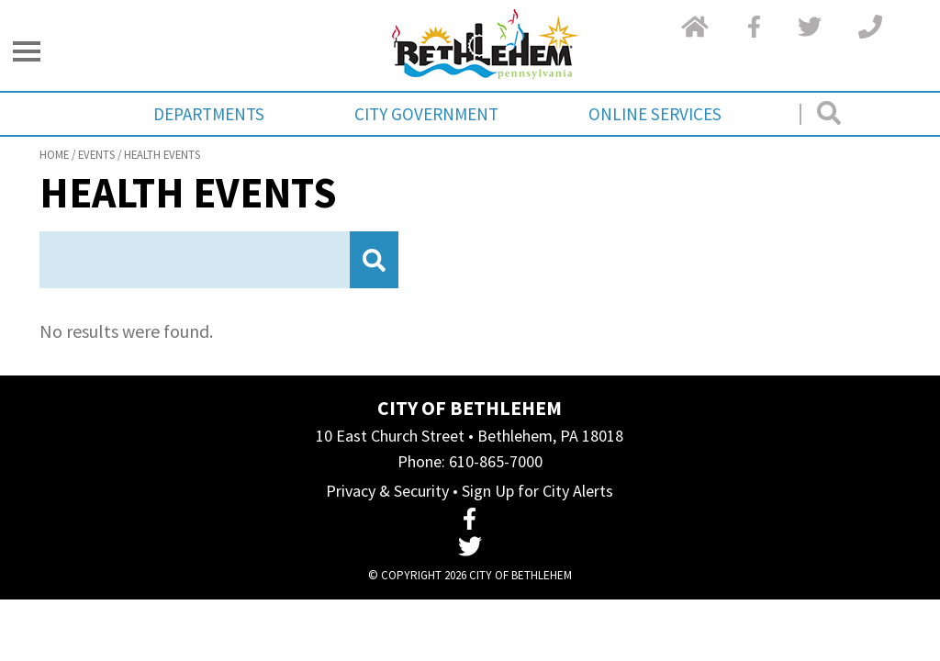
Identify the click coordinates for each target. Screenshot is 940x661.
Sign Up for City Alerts (537, 490)
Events (96, 154)
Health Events (162, 154)
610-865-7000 (496, 461)
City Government (426, 114)
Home (54, 154)
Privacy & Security (387, 490)
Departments (208, 114)
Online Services (655, 114)
